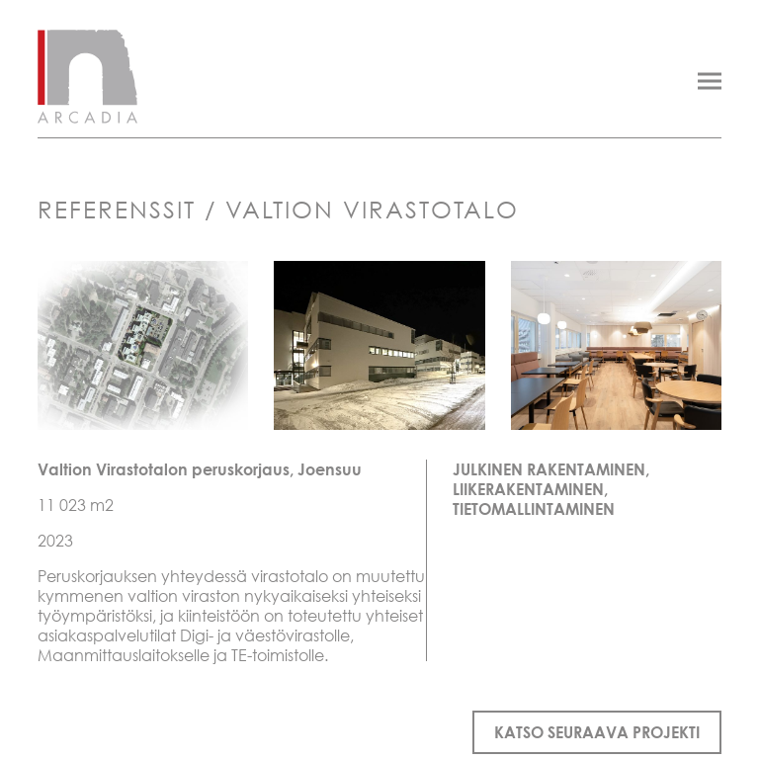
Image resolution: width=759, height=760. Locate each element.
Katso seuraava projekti (597, 732)
